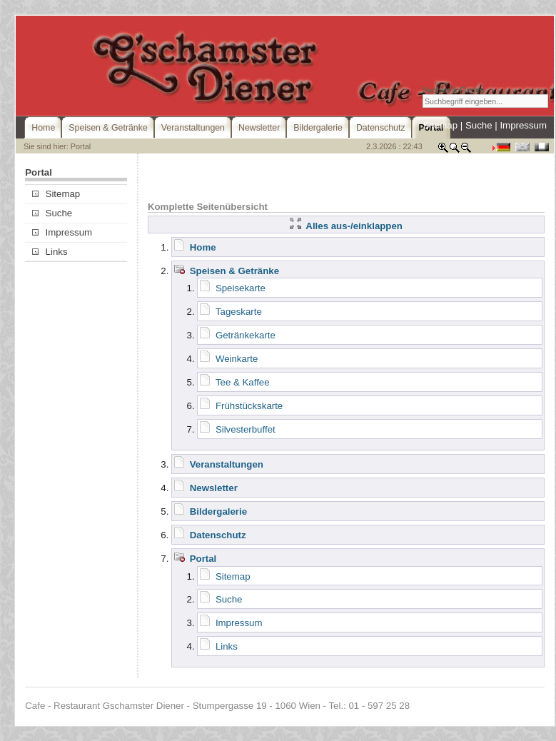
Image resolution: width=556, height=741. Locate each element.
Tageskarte (239, 311)
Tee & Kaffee (243, 382)
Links (49, 251)
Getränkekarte (246, 335)
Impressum (523, 125)
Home (203, 247)
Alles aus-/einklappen (346, 226)
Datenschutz (218, 535)
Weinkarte (237, 358)
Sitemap (440, 125)
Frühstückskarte (249, 405)
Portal (203, 558)
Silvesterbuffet (246, 429)
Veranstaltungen (226, 464)
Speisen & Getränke (234, 271)
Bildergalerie (218, 511)
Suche (478, 125)
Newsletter (214, 488)
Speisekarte (241, 288)
